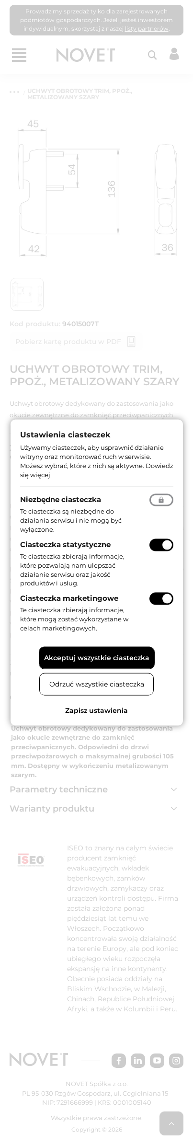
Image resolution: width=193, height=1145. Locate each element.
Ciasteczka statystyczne (65, 544)
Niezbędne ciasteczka (60, 499)
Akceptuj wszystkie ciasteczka (96, 657)
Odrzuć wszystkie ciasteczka (96, 683)
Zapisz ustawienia (96, 710)
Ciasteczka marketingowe (69, 598)
